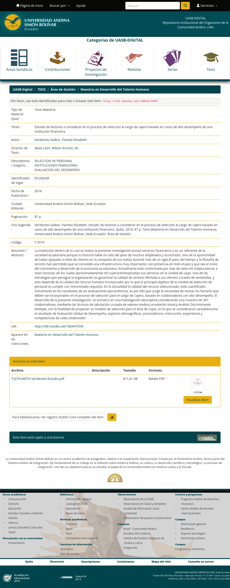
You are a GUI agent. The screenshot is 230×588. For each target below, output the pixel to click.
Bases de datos (75, 513)
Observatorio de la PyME (138, 499)
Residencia (187, 528)
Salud (11, 532)
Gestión (13, 518)
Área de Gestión (63, 89)
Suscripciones (90, 561)
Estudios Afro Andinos (137, 533)
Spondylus (66, 549)
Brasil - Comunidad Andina (139, 528)
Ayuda (81, 5)
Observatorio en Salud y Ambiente (144, 504)
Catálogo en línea (76, 504)
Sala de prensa (69, 553)
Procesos (71, 524)
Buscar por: (59, 5)
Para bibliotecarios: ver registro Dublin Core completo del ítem (58, 417)
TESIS (42, 89)
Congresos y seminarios (190, 549)
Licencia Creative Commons (85, 437)
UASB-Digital (23, 89)
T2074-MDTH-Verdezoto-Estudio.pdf (37, 378)
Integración (130, 547)
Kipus (69, 528)
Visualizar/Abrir (197, 400)
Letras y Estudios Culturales (25, 527)
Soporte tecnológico (193, 533)
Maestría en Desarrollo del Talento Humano (115, 89)
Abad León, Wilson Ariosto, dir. (57, 148)
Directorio (57, 561)
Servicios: (207, 5)
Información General (78, 499)
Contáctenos (126, 561)
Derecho (13, 504)
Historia (13, 522)
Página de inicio (29, 5)
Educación (14, 508)
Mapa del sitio (161, 561)
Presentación (16, 543)
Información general (193, 524)
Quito (29, 561)
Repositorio (73, 508)
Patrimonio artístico (193, 538)
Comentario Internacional (82, 538)
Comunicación (17, 499)
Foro (68, 533)
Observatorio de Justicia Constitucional (147, 518)
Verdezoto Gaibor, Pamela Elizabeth (61, 140)
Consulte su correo (201, 561)
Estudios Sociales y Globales (25, 513)
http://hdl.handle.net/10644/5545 (59, 326)
